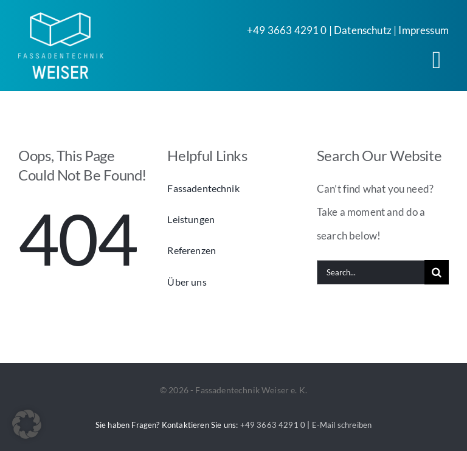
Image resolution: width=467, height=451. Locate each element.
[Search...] (370, 272)
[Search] (436, 272)
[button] (27, 424)
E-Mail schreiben (342, 425)
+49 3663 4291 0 (287, 30)
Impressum (423, 30)
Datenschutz (363, 30)
